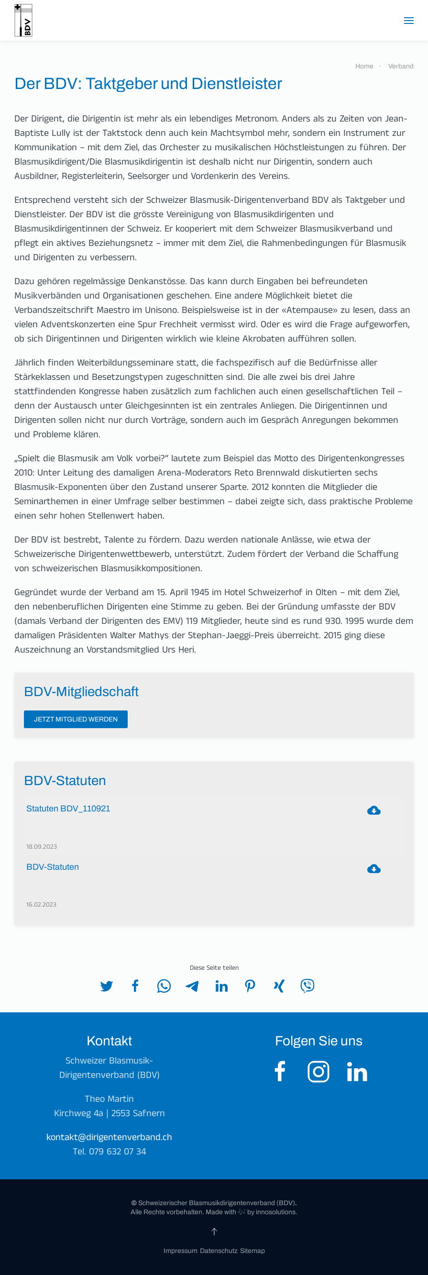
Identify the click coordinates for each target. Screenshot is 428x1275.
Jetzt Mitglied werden (76, 719)
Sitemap (252, 1250)
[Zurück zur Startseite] (23, 20)
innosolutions (275, 1212)
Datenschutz (219, 1250)
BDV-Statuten (52, 867)
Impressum (181, 1250)
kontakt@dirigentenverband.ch (109, 1138)
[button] (409, 20)
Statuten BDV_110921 (68, 808)
